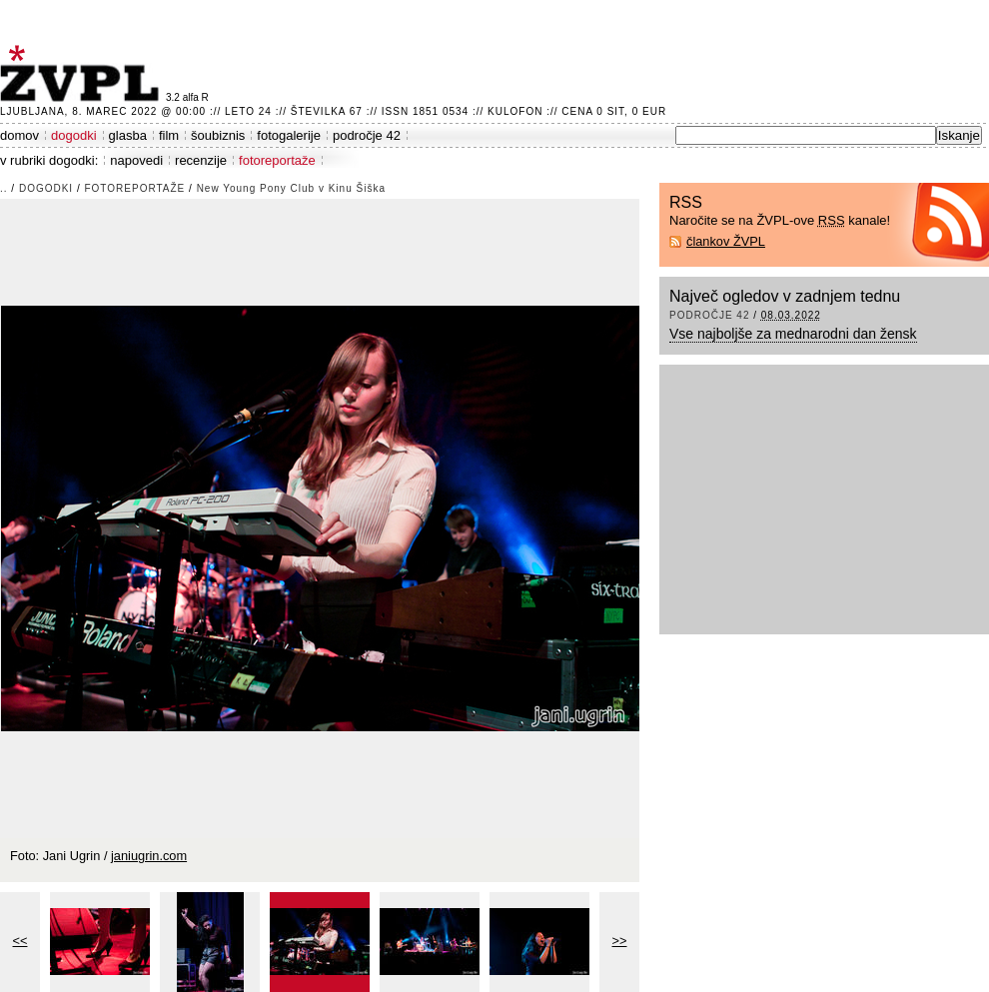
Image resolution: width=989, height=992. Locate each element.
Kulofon (515, 111)
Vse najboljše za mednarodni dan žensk (793, 334)
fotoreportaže (277, 160)
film (169, 135)
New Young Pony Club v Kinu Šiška (291, 188)
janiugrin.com (149, 855)
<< (20, 940)
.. (4, 188)
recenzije (201, 160)
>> (619, 940)
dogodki (74, 135)
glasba (128, 135)
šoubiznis (218, 135)
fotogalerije (289, 135)
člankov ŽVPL (725, 241)
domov (19, 135)
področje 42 (367, 135)
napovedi (136, 160)
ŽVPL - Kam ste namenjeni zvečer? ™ (83, 73)
